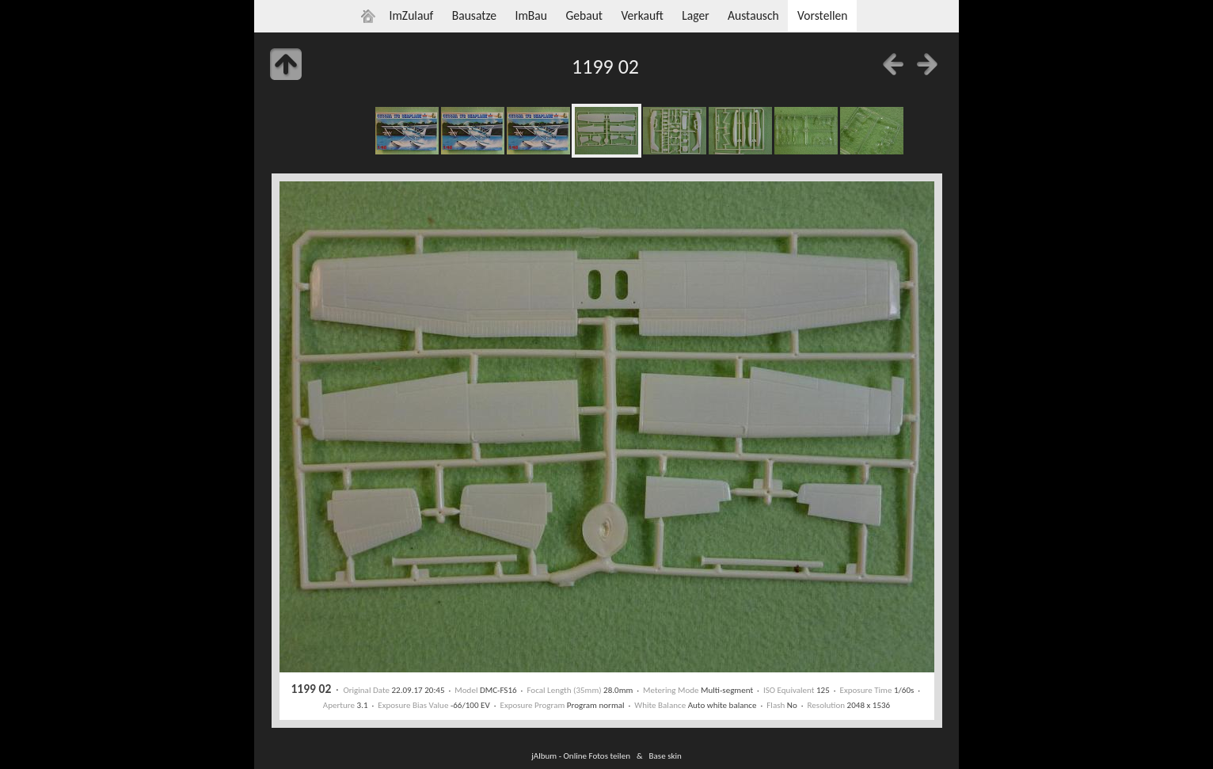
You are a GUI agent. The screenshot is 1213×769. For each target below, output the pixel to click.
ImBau (531, 15)
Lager (695, 15)
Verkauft (642, 15)
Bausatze (474, 15)
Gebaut (584, 15)
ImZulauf (411, 15)
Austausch (753, 15)
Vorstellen (822, 15)
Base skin (665, 755)
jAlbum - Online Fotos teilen (580, 755)
